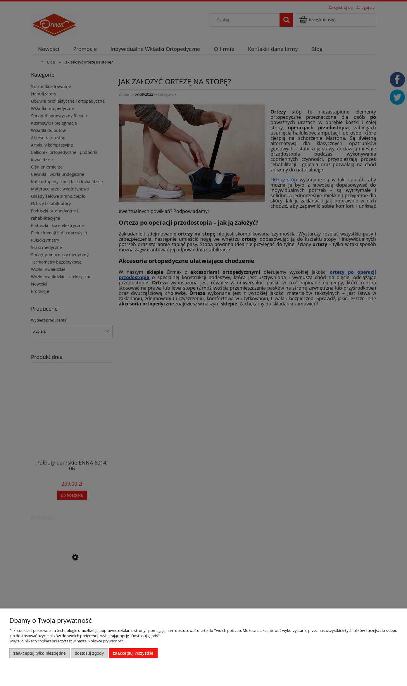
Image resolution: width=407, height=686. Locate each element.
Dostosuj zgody (89, 653)
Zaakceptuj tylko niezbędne (39, 653)
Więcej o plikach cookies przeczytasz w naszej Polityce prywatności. (67, 641)
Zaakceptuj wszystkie (133, 653)
